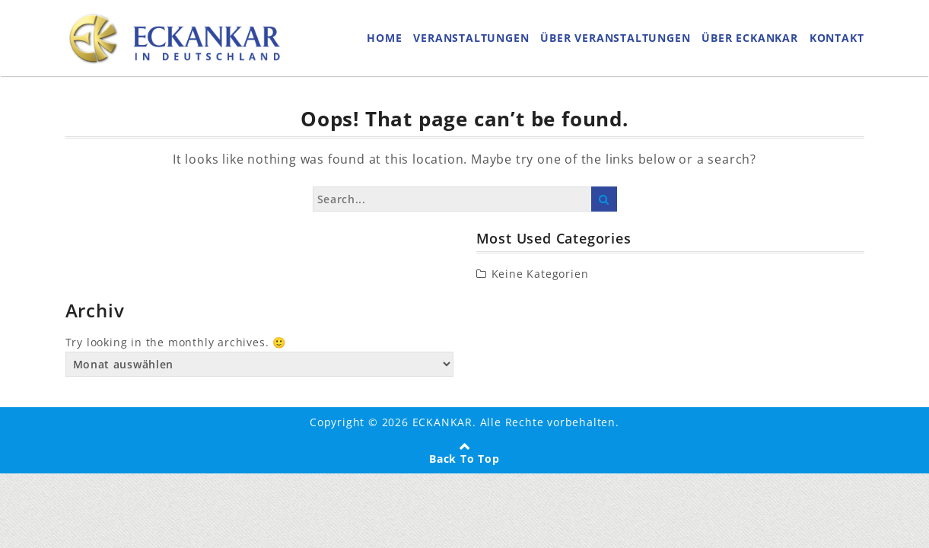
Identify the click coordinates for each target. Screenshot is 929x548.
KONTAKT (837, 37)
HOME (384, 37)
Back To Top (464, 458)
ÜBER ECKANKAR (749, 37)
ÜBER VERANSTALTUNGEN (615, 37)
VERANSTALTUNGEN (471, 37)
